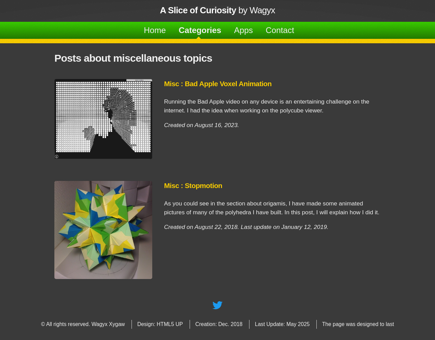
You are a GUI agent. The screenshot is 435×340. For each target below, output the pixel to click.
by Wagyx (217, 10)
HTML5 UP (170, 324)
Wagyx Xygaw (108, 324)
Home (155, 30)
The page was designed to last (358, 324)
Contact (280, 30)
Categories (200, 30)
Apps (243, 30)
